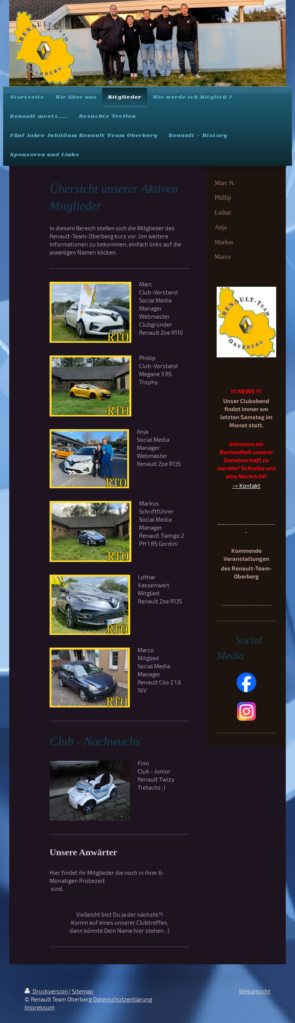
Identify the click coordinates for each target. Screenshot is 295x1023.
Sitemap (82, 991)
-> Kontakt (246, 485)
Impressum (40, 1007)
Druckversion (47, 991)
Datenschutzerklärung (122, 999)
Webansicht (254, 991)
